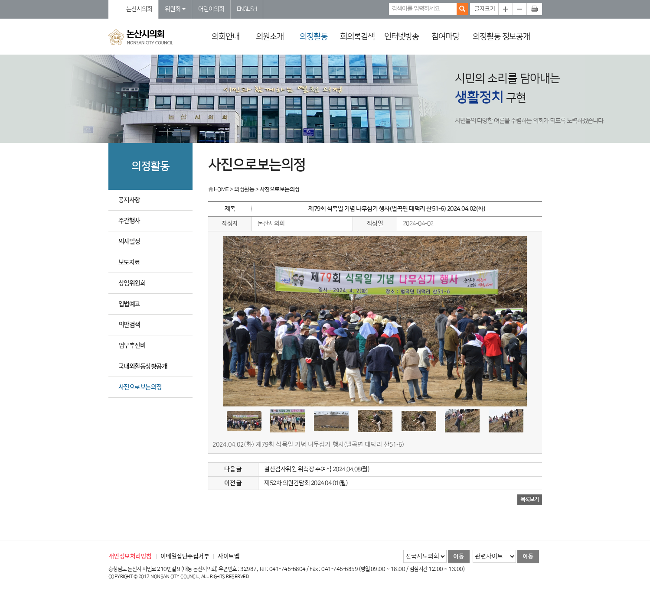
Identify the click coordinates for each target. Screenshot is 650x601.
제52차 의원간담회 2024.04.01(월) (305, 483)
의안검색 (129, 324)
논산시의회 (139, 9)
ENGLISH (247, 9)
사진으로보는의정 (140, 387)
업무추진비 (132, 345)
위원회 (175, 9)
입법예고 (129, 304)
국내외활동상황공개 (142, 366)
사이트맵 (228, 556)
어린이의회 (211, 9)
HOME (218, 189)
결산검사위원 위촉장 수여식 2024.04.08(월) (316, 469)
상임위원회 (132, 283)
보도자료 (129, 262)
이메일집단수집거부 (184, 556)
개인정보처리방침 (130, 556)
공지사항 (129, 200)
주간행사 (129, 220)
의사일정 (129, 241)
